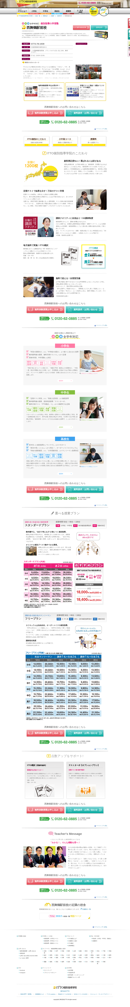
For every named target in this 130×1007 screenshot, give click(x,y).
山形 (74, 951)
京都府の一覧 (86, 909)
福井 (74, 955)
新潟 (57, 955)
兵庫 (63, 957)
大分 (86, 961)
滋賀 (57, 957)
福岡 (63, 961)
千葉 (104, 951)
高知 (57, 961)
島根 (98, 957)
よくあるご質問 (24, 958)
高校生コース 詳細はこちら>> (89, 466)
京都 (51, 957)
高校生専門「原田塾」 (26, 994)
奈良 (68, 957)
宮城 (63, 951)
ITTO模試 (70, 943)
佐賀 (68, 961)
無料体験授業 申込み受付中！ (49, 85)
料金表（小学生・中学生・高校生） (102, 938)
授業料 (61, 381)
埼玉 (98, 951)
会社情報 (70, 970)
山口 (104, 957)
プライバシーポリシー (50, 972)
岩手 (57, 951)
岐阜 (98, 955)
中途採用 (71, 972)
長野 (86, 955)
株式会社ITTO (65, 991)
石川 (68, 955)
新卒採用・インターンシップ (76, 975)
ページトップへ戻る (101, 129)
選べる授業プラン (93, 140)
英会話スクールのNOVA (64, 994)
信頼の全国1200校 (36, 140)
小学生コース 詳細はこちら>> (89, 373)
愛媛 (45, 961)
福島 (80, 951)
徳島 (51, 961)
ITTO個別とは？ (72, 938)
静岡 (110, 955)
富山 (63, 955)
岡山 (80, 957)
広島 (86, 957)
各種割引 (94, 941)
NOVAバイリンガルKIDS (80, 994)
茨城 (110, 951)
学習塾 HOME (22, 936)
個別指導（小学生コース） (51, 938)
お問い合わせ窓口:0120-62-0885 (29, 955)
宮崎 (92, 961)
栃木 (45, 955)
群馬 (51, 955)
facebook (22, 970)
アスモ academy (51, 994)
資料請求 (22, 953)
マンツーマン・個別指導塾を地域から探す (54, 948)
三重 (104, 955)
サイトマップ (47, 970)
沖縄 (104, 961)
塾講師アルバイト (74, 977)
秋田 (68, 951)
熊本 (80, 961)
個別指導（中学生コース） (51, 941)
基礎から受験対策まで (65, 140)
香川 (110, 957)
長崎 (74, 961)
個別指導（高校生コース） (51, 943)
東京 (86, 951)
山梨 (80, 955)
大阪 (45, 957)
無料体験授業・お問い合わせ (28, 951)
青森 (51, 951)
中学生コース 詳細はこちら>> (89, 420)
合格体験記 (71, 945)
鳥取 (92, 957)
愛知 (92, 955)
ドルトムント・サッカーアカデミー (100, 994)
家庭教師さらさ (39, 994)
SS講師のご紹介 (72, 941)
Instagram (22, 972)
